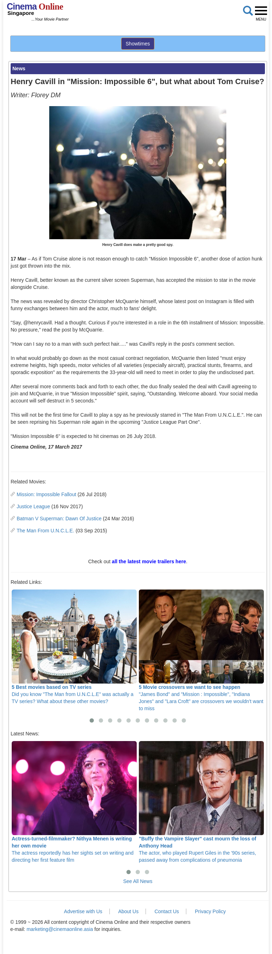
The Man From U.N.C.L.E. (45, 530)
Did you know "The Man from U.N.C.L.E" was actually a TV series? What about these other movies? (74, 647)
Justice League (33, 506)
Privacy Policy (210, 911)
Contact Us (166, 911)
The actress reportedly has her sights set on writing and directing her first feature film (74, 802)
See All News (137, 881)
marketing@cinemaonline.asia (60, 929)
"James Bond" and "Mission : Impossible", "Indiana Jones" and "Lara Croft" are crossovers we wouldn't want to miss (201, 650)
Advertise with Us (83, 911)
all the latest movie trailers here (149, 561)
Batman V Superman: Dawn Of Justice (59, 518)
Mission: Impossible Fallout (46, 494)
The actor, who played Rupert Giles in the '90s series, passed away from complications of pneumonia (201, 802)
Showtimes (138, 43)
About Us (128, 911)
